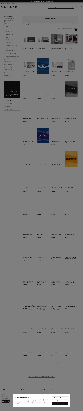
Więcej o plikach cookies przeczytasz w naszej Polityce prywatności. (33, 403)
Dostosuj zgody (60, 400)
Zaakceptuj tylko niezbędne (60, 397)
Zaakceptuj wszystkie (60, 403)
